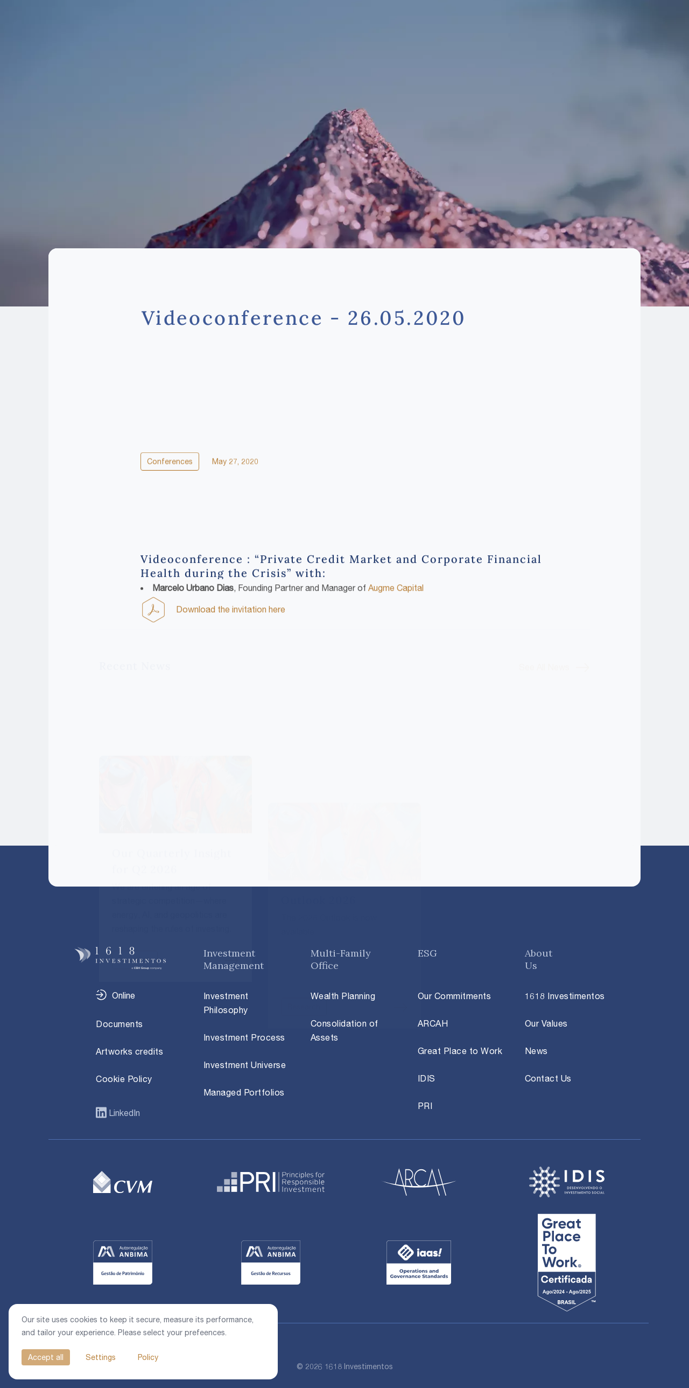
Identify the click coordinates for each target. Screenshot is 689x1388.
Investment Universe (244, 1064)
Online (123, 995)
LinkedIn (123, 1112)
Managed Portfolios (244, 1092)
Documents (119, 1024)
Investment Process (244, 1037)
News (536, 1050)
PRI (425, 1105)
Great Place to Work (460, 1050)
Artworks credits (129, 1051)
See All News (544, 627)
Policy (148, 1357)
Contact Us (548, 1078)
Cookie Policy (124, 1078)
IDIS (426, 1078)
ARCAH (433, 1023)
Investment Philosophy (226, 1003)
